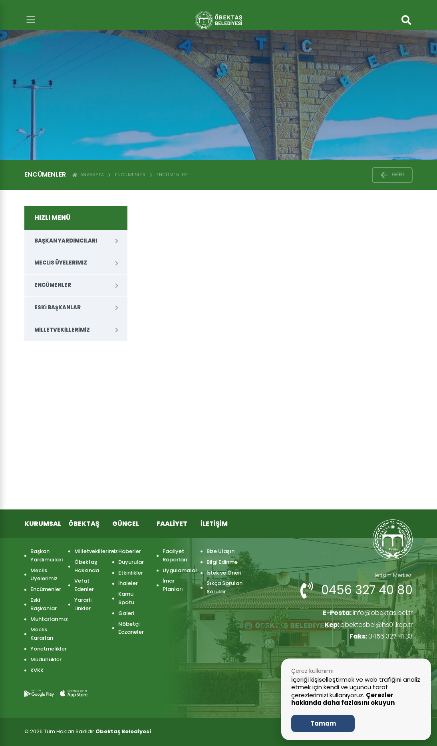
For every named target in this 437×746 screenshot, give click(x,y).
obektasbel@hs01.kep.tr (369, 624)
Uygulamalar (178, 570)
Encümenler (130, 174)
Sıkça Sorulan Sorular (224, 587)
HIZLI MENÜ (52, 217)
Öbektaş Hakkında (86, 566)
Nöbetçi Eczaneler (131, 628)
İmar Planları (173, 585)
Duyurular (131, 562)
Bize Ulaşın (220, 551)
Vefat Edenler (84, 585)
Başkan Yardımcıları (65, 241)
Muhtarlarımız (45, 619)
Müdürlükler (45, 659)
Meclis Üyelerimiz (60, 263)
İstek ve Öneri (224, 573)
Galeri (126, 613)
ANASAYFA (88, 174)
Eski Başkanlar (57, 307)
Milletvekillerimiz (62, 330)
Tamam (323, 723)
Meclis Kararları (42, 634)
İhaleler (128, 583)
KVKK (37, 670)
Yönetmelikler (45, 649)
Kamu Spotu (126, 598)
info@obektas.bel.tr (367, 612)
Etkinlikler (130, 573)
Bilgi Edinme (222, 562)
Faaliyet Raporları (175, 555)
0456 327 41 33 (381, 636)
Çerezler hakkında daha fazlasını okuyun (343, 699)
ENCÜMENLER (172, 174)
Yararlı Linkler (83, 604)
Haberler (129, 551)
